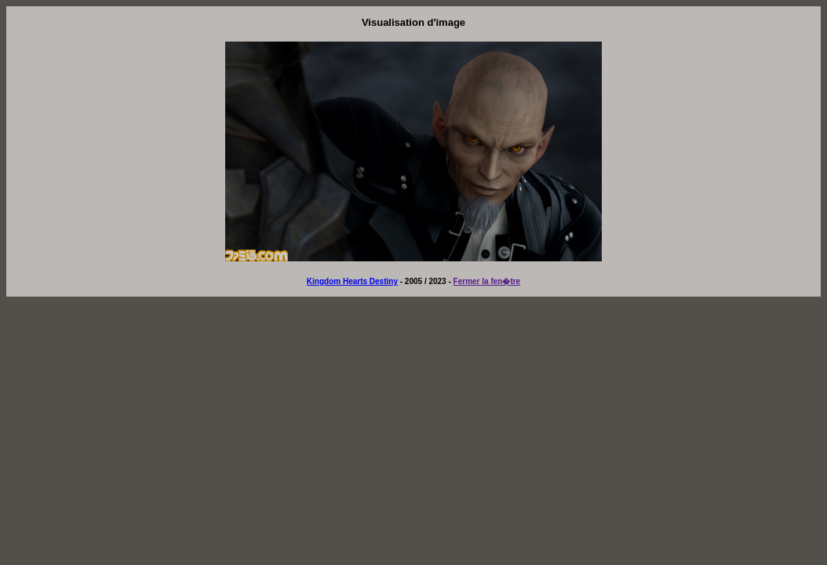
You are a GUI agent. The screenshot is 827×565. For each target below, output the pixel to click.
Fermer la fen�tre (487, 281)
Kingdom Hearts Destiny (352, 281)
